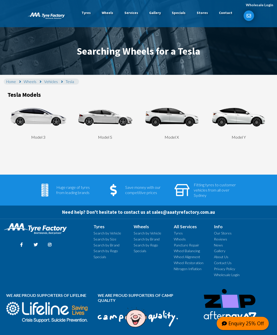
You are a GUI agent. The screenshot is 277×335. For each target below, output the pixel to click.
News (218, 245)
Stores (202, 12)
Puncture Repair (186, 245)
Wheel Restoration (188, 263)
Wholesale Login (259, 5)
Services (131, 12)
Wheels (107, 12)
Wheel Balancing (187, 251)
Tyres (86, 12)
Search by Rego (105, 251)
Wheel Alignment (187, 257)
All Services (185, 226)
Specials (178, 12)
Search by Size (104, 239)
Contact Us (223, 263)
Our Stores (223, 233)
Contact (225, 12)
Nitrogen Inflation (187, 269)
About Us (221, 257)
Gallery (155, 12)
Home (11, 81)
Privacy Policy (224, 269)
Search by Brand (106, 245)
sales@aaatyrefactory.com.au (183, 212)
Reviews (220, 239)
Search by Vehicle (107, 233)
